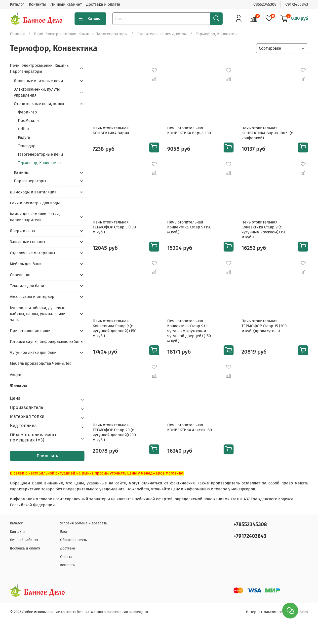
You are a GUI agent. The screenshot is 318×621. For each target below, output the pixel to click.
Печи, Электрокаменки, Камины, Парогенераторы (81, 34)
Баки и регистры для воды (35, 203)
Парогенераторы (30, 181)
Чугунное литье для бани (33, 352)
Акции (15, 374)
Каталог (17, 4)
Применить (47, 455)
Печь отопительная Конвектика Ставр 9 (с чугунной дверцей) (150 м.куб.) (114, 328)
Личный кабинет (66, 4)
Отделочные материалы (32, 253)
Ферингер (27, 112)
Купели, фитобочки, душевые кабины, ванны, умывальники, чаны (38, 313)
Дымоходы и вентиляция (33, 192)
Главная (17, 34)
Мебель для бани (26, 263)
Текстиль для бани (27, 285)
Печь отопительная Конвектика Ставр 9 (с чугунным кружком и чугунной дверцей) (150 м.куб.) (189, 331)
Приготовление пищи (30, 330)
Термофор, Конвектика (39, 162)
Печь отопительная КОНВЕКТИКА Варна (111, 130)
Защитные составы (27, 241)
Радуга (24, 137)
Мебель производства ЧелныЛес (40, 363)
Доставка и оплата (103, 4)
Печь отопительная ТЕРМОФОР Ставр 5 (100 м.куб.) (114, 227)
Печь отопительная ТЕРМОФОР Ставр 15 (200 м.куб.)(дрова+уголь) (264, 326)
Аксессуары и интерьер (32, 296)
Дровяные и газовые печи (38, 80)
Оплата (66, 557)
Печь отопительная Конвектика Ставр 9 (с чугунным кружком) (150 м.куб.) (263, 229)
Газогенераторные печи (40, 154)
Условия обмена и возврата (83, 523)
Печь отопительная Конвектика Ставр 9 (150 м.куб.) (189, 227)
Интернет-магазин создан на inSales (277, 612)
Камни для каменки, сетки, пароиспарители (35, 217)
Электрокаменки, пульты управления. (37, 92)
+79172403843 (296, 4)
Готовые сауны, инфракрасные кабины (46, 341)
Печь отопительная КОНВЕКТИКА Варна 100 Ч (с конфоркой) (267, 133)
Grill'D (23, 129)
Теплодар (27, 146)
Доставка (67, 548)
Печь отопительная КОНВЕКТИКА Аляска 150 (189, 427)
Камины (21, 172)
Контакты (37, 4)
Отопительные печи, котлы (162, 34)
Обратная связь (73, 540)
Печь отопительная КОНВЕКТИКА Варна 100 (189, 130)
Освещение (21, 274)
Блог (64, 532)
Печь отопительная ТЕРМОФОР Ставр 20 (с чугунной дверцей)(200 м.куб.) (114, 432)
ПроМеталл (28, 120)
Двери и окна (22, 230)
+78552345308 (264, 4)
